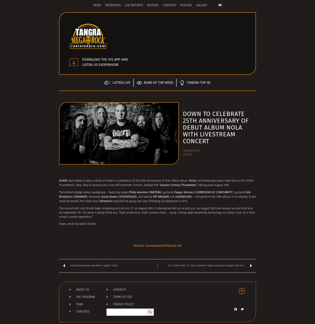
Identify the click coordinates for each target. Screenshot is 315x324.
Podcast (186, 5)
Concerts (169, 5)
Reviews (153, 5)
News (97, 5)
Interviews (113, 5)
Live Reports (134, 5)
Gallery (201, 5)
